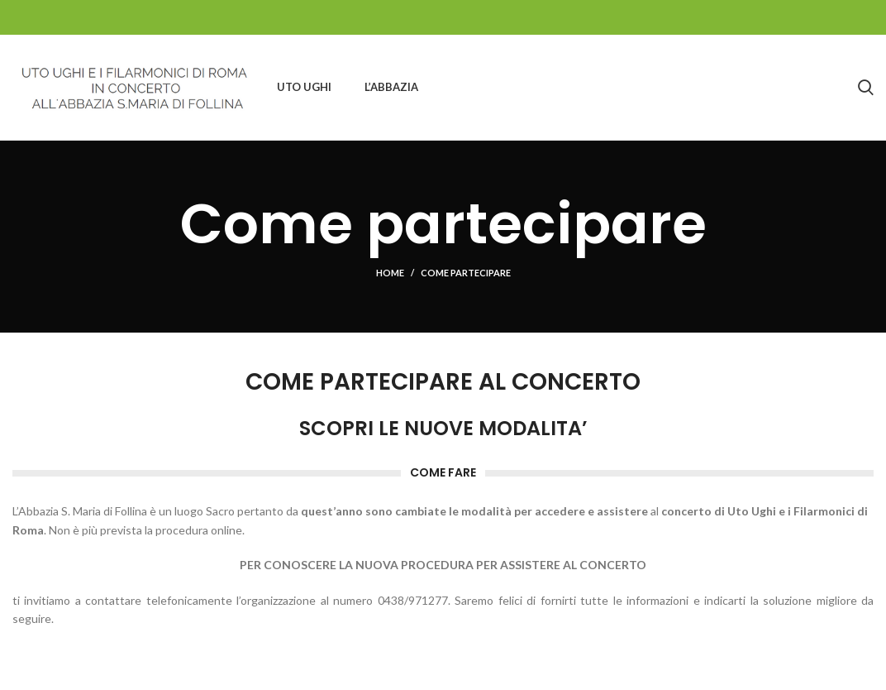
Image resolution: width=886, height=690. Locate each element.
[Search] (866, 87)
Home (390, 272)
